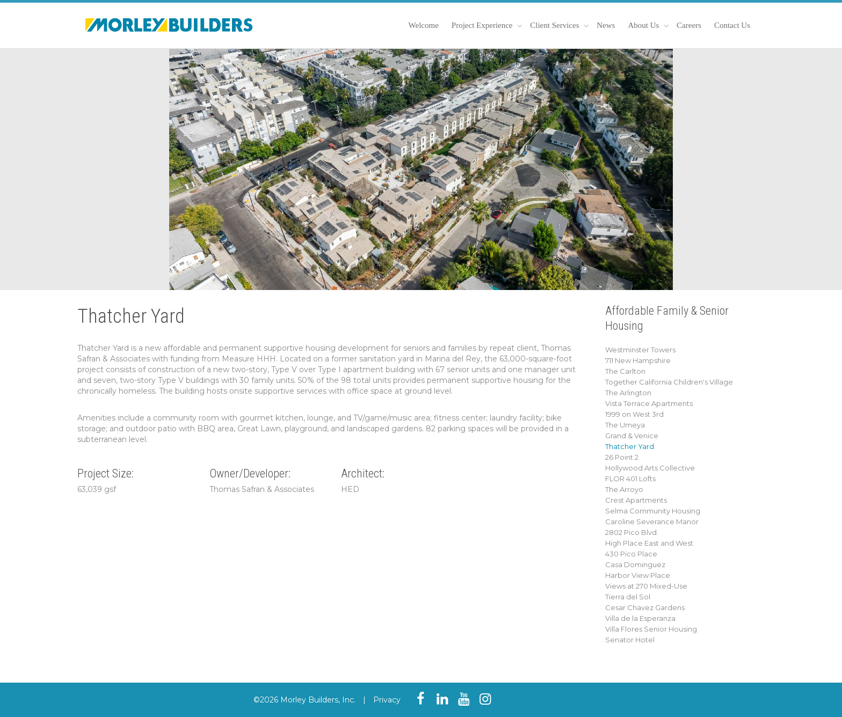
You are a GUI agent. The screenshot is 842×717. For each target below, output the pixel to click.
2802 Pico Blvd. (631, 532)
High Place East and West (649, 543)
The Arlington (628, 392)
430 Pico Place (631, 553)
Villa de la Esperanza (640, 618)
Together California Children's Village (669, 382)
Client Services (555, 25)
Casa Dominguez (635, 564)
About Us (644, 25)
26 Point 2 (621, 457)
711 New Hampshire (638, 360)
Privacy (387, 700)
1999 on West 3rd (634, 414)
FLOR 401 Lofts (630, 478)
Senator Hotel (630, 639)
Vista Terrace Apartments (649, 403)
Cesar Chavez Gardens (645, 607)
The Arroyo (624, 489)
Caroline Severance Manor (652, 521)
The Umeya (625, 425)
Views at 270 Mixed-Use (646, 586)
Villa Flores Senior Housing (651, 629)
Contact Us (732, 25)
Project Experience (483, 25)
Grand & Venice (631, 435)
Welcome (424, 25)
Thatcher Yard (629, 446)
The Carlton (625, 371)
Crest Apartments (636, 500)
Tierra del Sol (627, 596)
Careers (689, 25)
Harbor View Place (637, 575)
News (606, 25)
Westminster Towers (640, 349)
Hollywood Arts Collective (650, 467)
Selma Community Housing (652, 510)
